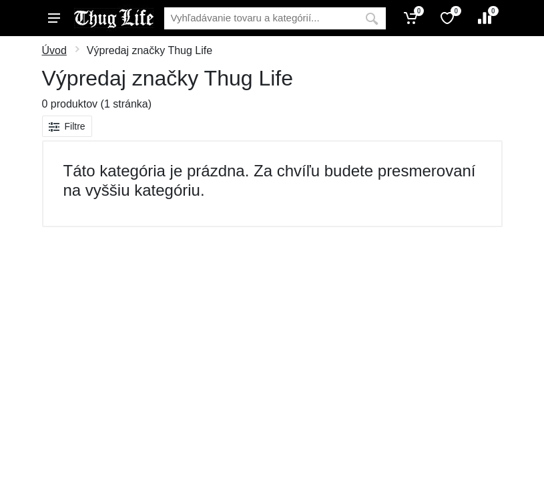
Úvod (54, 50)
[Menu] (54, 18)
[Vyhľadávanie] (261, 18)
